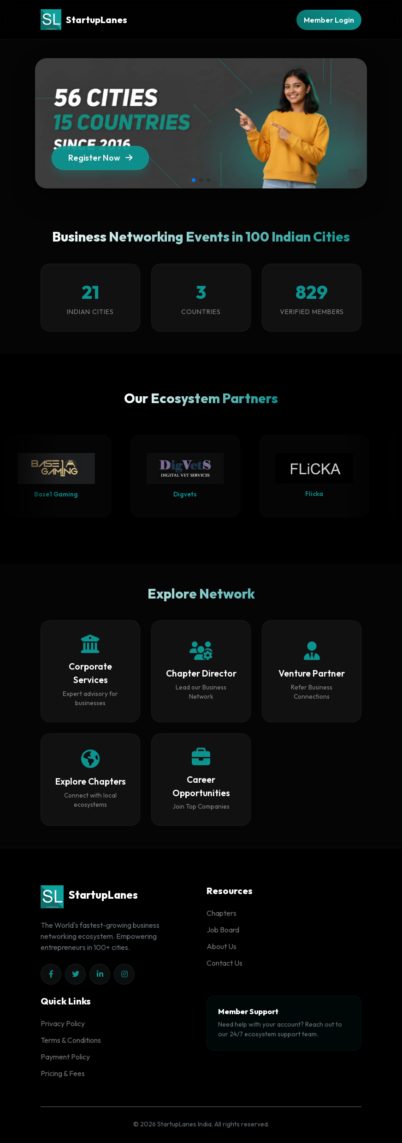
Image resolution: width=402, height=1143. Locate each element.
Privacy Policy (63, 1023)
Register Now (100, 161)
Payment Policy (65, 1056)
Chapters (221, 913)
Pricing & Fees (63, 1073)
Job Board (223, 929)
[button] (193, 180)
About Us (221, 946)
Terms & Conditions (71, 1040)
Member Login (329, 19)
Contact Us (224, 963)
